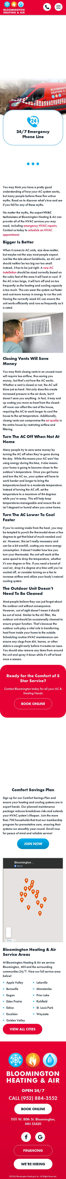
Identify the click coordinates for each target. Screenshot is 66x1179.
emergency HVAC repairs (40, 226)
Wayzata (42, 1014)
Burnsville (12, 989)
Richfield (41, 1001)
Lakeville (42, 982)
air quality (52, 420)
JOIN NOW (33, 843)
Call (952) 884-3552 (33, 1098)
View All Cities (22, 1029)
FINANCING (33, 1150)
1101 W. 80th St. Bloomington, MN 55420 (33, 1121)
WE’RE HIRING (33, 1164)
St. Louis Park (44, 1007)
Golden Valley (15, 1020)
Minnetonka (44, 989)
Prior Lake (42, 995)
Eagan (10, 995)
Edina (10, 1007)
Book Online (33, 703)
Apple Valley (14, 982)
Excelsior (12, 1014)
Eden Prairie (14, 1001)
